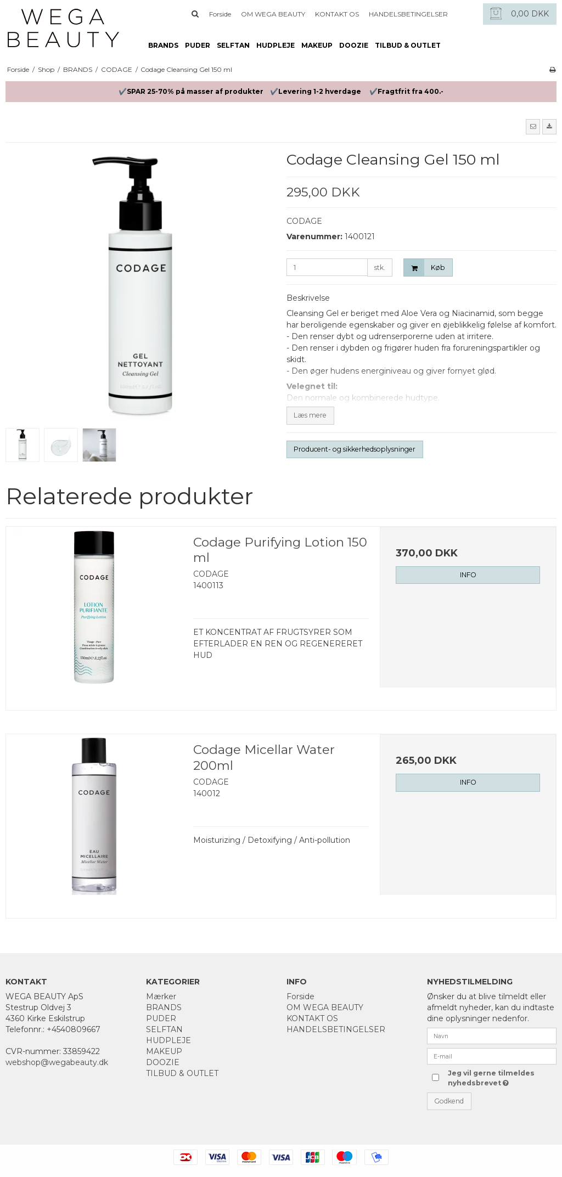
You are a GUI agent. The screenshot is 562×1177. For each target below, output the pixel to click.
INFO (468, 575)
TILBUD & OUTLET (408, 45)
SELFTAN (233, 45)
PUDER (197, 45)
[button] (533, 126)
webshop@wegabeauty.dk (56, 1062)
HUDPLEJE (275, 45)
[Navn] (492, 1035)
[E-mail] (492, 1056)
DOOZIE (353, 45)
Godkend (449, 1101)
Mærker (161, 996)
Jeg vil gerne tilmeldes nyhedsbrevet (490, 1077)
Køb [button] (424, 267)
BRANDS (163, 45)
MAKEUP (317, 45)
